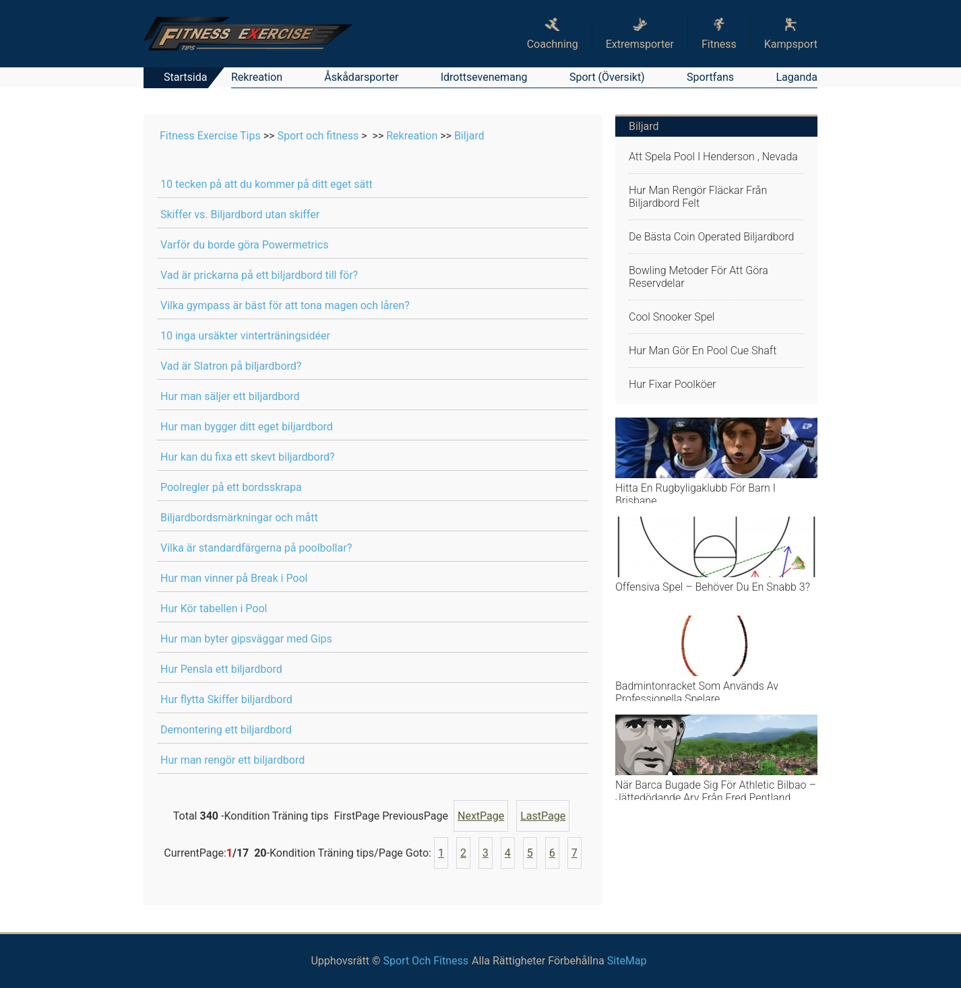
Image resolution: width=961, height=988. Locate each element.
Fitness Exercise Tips (210, 135)
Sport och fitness (318, 135)
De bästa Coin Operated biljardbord (712, 236)
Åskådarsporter (361, 77)
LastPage (542, 816)
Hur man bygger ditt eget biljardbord (246, 426)
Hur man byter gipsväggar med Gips (246, 638)
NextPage (481, 816)
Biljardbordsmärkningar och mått (239, 517)
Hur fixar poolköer (672, 384)
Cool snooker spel (671, 316)
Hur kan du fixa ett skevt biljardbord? (247, 457)
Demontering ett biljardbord (226, 729)
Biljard (469, 135)
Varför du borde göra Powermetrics (244, 244)
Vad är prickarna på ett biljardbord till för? (259, 275)
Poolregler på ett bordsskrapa (231, 487)
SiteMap (627, 960)
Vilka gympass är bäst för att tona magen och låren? (285, 305)
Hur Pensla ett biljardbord (221, 669)
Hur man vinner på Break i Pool (234, 578)
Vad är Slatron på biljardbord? (230, 366)
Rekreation (256, 77)
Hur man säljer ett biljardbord (230, 396)
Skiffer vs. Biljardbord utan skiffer (239, 214)
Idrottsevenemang (484, 77)
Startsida (185, 77)
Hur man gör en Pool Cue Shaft (702, 350)
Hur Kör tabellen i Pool (213, 608)
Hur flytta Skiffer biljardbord (226, 699)
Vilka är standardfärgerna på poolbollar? (256, 547)
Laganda (796, 77)
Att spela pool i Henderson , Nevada (713, 156)
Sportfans (710, 77)
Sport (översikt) (607, 77)
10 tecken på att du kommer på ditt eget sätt (266, 184)
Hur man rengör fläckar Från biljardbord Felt (698, 196)
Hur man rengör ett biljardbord (232, 760)
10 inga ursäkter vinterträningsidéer (245, 335)
